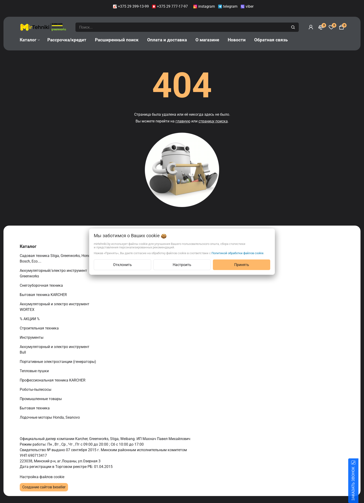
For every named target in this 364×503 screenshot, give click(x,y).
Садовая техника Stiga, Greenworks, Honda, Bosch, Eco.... (56, 258)
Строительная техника (40, 328)
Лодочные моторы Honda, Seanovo (50, 417)
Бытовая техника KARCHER (44, 295)
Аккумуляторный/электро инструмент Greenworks (53, 273)
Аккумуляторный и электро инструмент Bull (54, 350)
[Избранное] (331, 27)
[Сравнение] (321, 27)
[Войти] (311, 27)
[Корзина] (341, 27)
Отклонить (122, 264)
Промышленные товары (41, 399)
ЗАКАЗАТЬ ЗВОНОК (359, 484)
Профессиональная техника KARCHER (53, 380)
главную (183, 121)
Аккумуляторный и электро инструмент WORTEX (54, 307)
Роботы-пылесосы (36, 389)
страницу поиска (213, 121)
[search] (293, 27)
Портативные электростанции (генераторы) (58, 361)
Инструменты (32, 337)
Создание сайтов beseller (43, 487)
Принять (241, 264)
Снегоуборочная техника (42, 285)
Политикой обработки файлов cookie (237, 253)
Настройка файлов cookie (42, 477)
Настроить (182, 264)
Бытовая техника (35, 408)
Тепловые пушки (35, 371)
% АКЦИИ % (30, 319)
